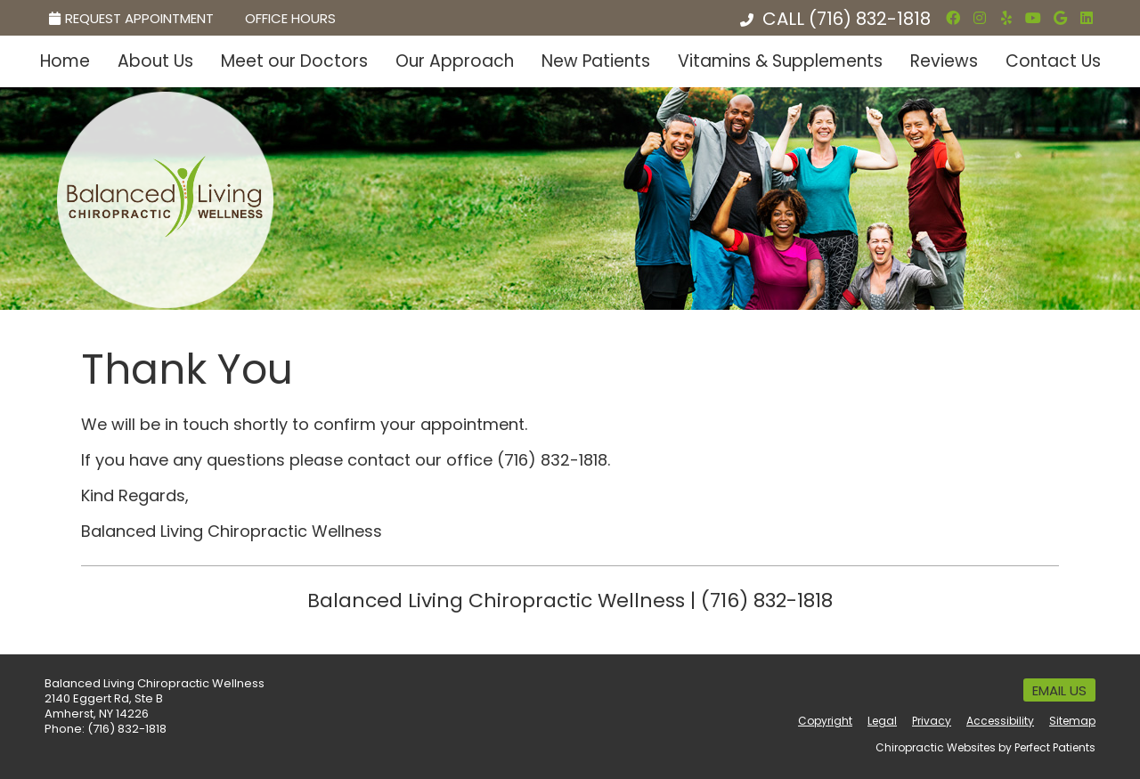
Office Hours (290, 18)
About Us (155, 61)
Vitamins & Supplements (780, 61)
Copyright (825, 720)
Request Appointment (131, 18)
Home (65, 61)
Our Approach (454, 61)
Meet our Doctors (294, 61)
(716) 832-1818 (870, 18)
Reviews (944, 61)
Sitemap (1072, 720)
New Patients (596, 61)
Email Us (1059, 690)
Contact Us (1053, 61)
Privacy (931, 720)
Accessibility (1000, 720)
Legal (882, 720)
